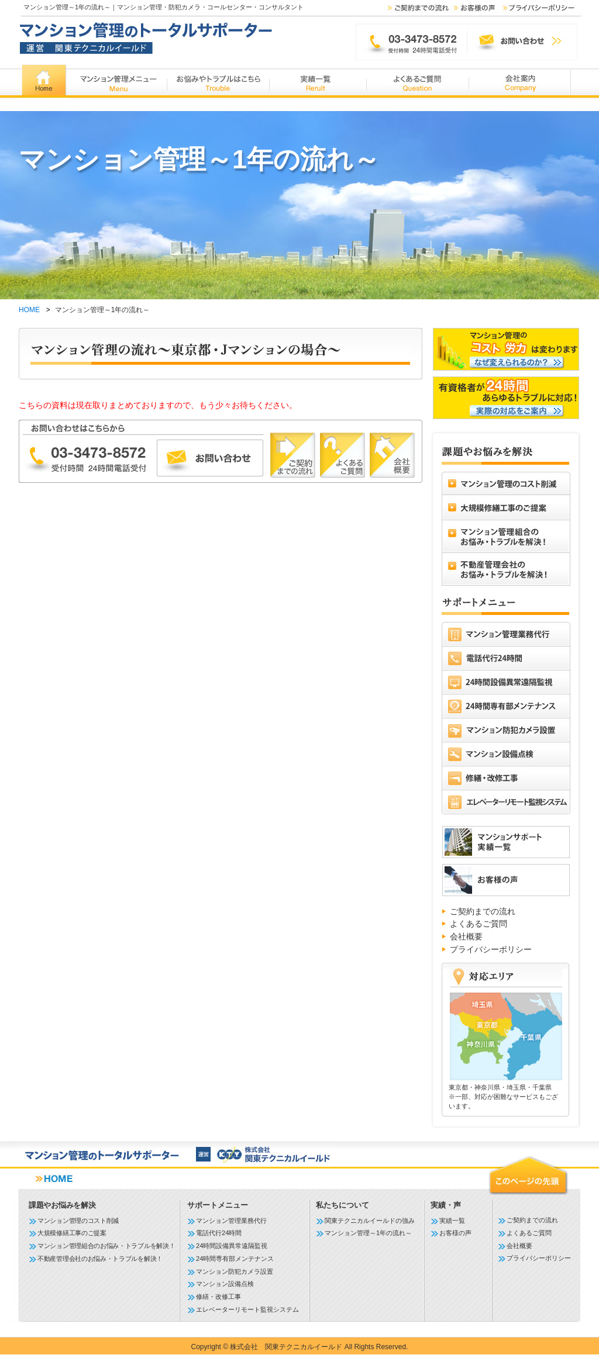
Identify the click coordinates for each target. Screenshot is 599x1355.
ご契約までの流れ (482, 911)
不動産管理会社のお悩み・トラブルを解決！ (100, 1258)
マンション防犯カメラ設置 (234, 1271)
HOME (29, 310)
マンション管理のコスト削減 (78, 1220)
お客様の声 (455, 1232)
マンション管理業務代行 (231, 1220)
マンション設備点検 (225, 1283)
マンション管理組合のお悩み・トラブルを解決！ (106, 1245)
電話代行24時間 (219, 1232)
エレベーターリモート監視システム (247, 1309)
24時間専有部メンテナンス (235, 1258)
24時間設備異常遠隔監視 (231, 1245)
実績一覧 (452, 1220)
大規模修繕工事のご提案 (71, 1232)
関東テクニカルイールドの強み (370, 1220)
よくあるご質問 (478, 923)
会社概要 (466, 936)
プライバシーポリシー (491, 949)
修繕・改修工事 (218, 1296)
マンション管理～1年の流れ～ (368, 1232)
